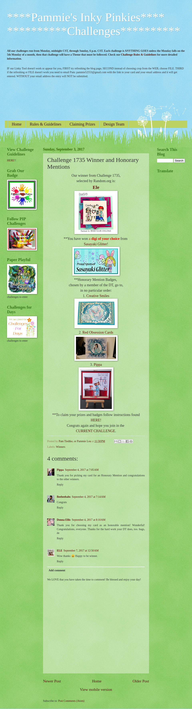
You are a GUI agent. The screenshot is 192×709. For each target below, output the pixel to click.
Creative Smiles (97, 296)
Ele (96, 187)
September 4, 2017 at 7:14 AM (88, 496)
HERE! (96, 420)
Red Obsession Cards (97, 332)
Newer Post (52, 681)
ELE (59, 550)
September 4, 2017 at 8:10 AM (88, 519)
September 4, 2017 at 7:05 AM (82, 469)
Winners (60, 446)
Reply (60, 484)
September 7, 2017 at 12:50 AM (81, 550)
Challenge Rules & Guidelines (138, 54)
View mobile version (96, 689)
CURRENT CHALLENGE (95, 431)
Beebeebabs (64, 496)
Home (17, 124)
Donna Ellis (64, 519)
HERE (10, 160)
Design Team (113, 124)
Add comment (57, 570)
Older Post (141, 681)
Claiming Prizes (82, 124)
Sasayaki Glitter (95, 244)
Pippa (98, 365)
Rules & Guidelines (45, 124)
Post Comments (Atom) (71, 700)
